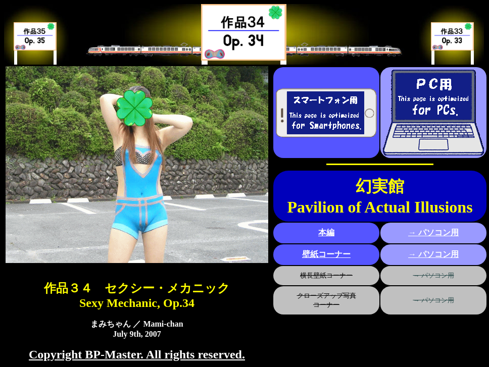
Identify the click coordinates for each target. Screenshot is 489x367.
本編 (326, 232)
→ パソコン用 (433, 232)
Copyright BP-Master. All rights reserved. (137, 354)
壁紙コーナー (326, 254)
